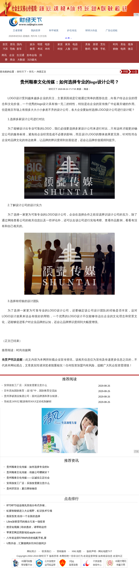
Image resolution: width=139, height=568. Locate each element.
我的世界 (35, 30)
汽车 (5, 48)
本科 (47, 48)
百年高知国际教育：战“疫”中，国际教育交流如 (30, 390)
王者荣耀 (17, 30)
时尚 (115, 44)
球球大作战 (91, 30)
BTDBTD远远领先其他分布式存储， (27, 505)
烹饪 (102, 44)
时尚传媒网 (23, 350)
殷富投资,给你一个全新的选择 (23, 516)
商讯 (4, 55)
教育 (32, 48)
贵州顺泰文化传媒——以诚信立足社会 (28, 477)
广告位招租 (111, 30)
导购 (12, 48)
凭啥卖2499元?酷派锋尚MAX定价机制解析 (28, 401)
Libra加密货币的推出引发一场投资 (26, 521)
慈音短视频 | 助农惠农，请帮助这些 (27, 527)
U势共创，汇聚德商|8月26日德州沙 (26, 543)
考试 (40, 48)
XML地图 (76, 551)
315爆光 (32, 59)
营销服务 (61, 551)
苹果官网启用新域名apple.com (24, 532)
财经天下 (21, 71)
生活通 (20, 55)
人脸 (67, 48)
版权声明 (91, 551)
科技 (60, 48)
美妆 (123, 44)
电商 (123, 48)
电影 (47, 44)
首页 (5, 44)
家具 (67, 44)
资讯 (12, 44)
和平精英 (53, 30)
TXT (110, 551)
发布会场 (32, 55)
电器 (75, 44)
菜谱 (95, 44)
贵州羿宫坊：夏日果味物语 (22, 488)
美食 (87, 44)
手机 (102, 48)
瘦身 (130, 44)
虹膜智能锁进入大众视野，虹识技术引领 (29, 510)
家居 (60, 44)
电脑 (95, 48)
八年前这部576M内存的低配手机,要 (27, 537)
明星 (40, 44)
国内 (19, 44)
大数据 (21, 59)
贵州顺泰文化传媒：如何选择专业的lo (28, 466)
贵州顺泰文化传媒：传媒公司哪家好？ (28, 472)
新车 (19, 48)
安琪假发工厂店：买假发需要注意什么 (25, 385)
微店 (130, 48)
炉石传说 (72, 30)
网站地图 (103, 551)
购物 (115, 48)
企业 (11, 55)
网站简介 (31, 551)
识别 (75, 48)
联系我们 (46, 551)
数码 (87, 48)
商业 (12, 59)
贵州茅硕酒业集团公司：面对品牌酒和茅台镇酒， (32, 396)
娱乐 (32, 44)
